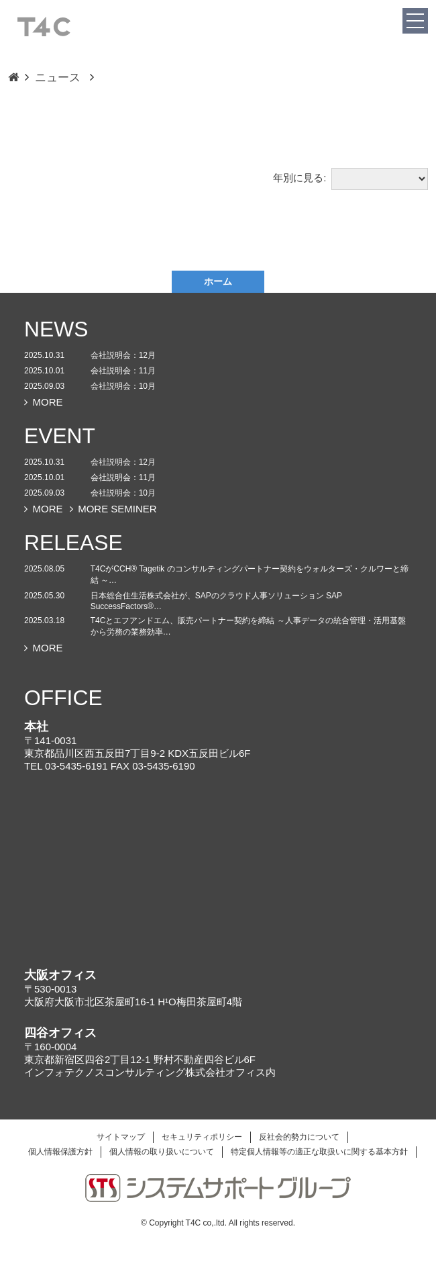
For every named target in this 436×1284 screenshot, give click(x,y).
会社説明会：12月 (123, 355)
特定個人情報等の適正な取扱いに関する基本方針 (319, 1151)
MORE (43, 402)
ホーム (218, 282)
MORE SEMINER (113, 508)
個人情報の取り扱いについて (161, 1151)
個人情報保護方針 (60, 1151)
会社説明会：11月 (123, 370)
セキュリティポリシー (202, 1137)
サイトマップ (121, 1137)
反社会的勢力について (299, 1137)
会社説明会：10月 (123, 386)
